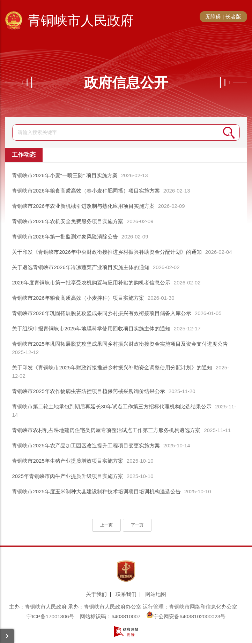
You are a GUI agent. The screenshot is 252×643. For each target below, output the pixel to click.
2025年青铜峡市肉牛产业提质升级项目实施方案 (67, 476)
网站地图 (155, 594)
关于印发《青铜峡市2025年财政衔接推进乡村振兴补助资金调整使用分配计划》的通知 (112, 367)
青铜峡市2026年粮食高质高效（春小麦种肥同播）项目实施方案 (86, 191)
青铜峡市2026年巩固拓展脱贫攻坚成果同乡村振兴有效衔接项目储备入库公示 (101, 313)
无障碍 (213, 16)
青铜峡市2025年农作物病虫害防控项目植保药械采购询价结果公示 (88, 391)
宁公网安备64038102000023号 (185, 616)
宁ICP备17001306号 (50, 616)
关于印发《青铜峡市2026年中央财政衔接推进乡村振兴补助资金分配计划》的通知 (106, 252)
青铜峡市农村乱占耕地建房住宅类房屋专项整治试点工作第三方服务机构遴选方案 (106, 430)
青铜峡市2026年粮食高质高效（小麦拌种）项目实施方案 (78, 298)
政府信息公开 (126, 82)
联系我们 (126, 594)
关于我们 (96, 594)
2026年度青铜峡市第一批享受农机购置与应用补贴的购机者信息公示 (91, 282)
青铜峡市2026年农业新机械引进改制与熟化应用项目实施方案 (83, 206)
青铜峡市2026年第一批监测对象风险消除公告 (65, 237)
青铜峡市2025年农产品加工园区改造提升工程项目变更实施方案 (86, 445)
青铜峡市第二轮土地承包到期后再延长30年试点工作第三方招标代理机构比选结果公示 (112, 406)
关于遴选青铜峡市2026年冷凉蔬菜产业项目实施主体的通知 (80, 267)
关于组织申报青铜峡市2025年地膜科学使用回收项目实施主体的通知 (91, 328)
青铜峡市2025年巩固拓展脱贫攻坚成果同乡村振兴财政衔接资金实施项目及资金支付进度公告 (120, 344)
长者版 (233, 16)
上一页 (106, 525)
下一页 (137, 525)
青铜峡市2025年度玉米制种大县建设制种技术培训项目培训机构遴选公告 (96, 491)
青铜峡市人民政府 (81, 20)
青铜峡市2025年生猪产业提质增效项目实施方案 (67, 461)
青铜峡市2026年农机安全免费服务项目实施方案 (67, 221)
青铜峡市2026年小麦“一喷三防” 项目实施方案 (65, 175)
